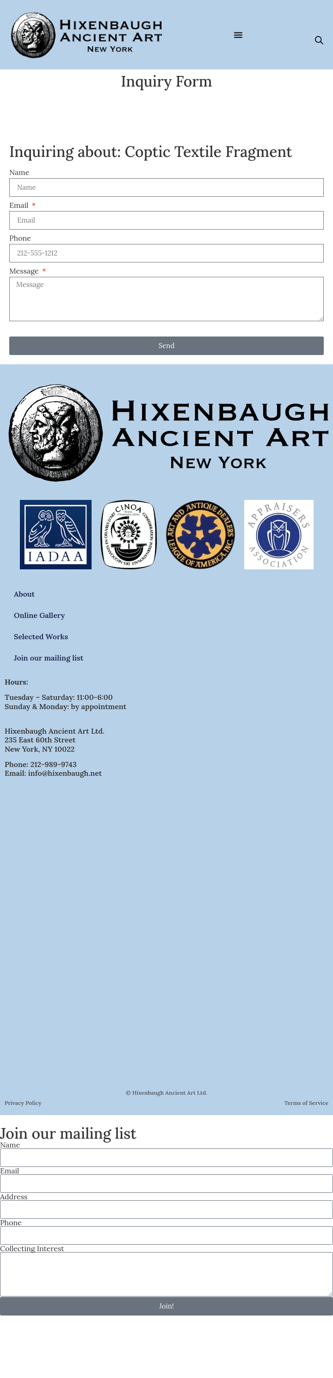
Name (19, 172)
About (24, 594)
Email (20, 205)
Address (13, 1196)
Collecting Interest (32, 1248)
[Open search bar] (319, 39)
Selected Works (41, 636)
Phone (20, 238)
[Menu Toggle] (238, 34)
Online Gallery (39, 615)
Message (25, 271)
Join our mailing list (48, 657)
